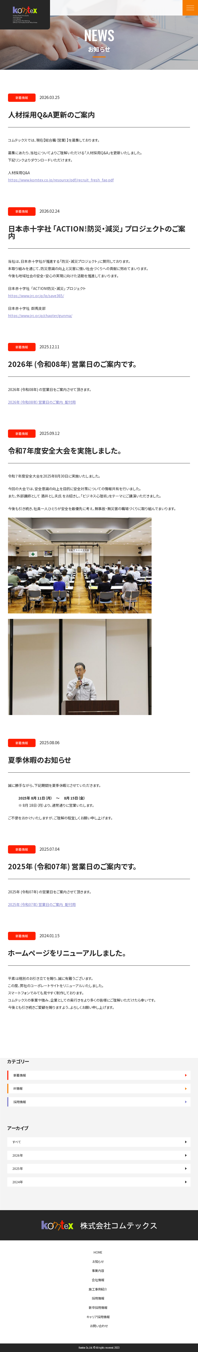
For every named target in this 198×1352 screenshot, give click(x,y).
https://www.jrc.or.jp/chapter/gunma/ (40, 315)
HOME (98, 1252)
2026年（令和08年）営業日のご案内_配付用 (42, 402)
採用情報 (19, 1102)
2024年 (17, 1182)
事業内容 (98, 1270)
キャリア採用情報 (98, 1317)
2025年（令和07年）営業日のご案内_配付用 (42, 904)
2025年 (17, 1168)
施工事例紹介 (98, 1289)
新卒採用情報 (98, 1307)
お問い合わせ (99, 1326)
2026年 (17, 1155)
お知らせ (98, 1261)
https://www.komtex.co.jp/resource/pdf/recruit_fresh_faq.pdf (61, 179)
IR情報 (17, 1088)
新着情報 (19, 1075)
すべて (16, 1142)
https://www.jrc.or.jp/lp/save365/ (36, 295)
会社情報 (98, 1280)
